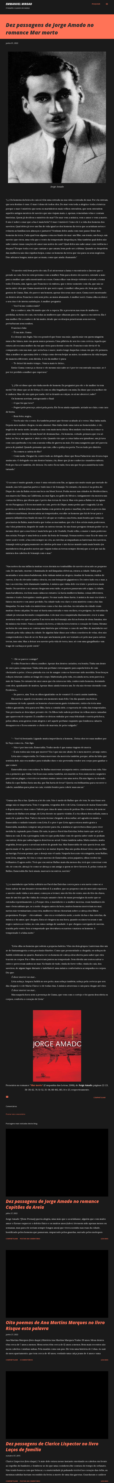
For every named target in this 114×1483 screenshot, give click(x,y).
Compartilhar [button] (100, 1097)
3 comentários (26, 1360)
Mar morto (36, 1085)
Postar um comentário (15, 1114)
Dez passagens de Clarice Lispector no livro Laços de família (52, 1447)
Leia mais (104, 1239)
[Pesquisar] (96, 4)
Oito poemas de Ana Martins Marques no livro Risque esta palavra (55, 1325)
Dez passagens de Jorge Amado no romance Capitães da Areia (52, 1204)
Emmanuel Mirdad (19, 4)
